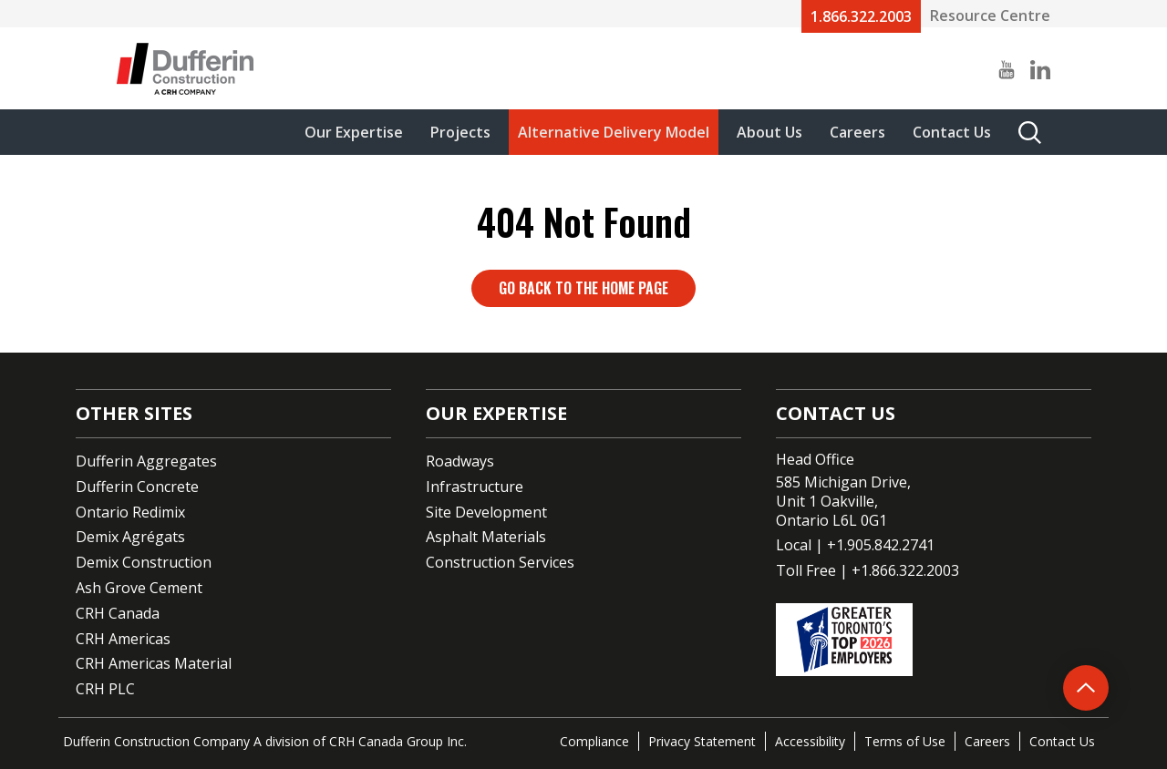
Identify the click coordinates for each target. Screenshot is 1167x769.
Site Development (486, 512)
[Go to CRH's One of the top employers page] (933, 639)
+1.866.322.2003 (905, 570)
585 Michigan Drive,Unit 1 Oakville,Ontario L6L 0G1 (843, 501)
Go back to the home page (583, 288)
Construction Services (500, 562)
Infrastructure (474, 487)
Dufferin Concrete (137, 487)
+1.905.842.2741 (881, 545)
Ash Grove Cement (139, 588)
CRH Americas (123, 639)
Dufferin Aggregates (146, 461)
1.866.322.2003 (861, 16)
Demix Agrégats (130, 537)
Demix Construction (144, 562)
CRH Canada (118, 613)
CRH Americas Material (154, 663)
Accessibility (810, 741)
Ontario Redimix (130, 512)
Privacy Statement (702, 741)
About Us (769, 132)
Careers (857, 132)
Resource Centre (990, 15)
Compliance (594, 741)
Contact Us (952, 132)
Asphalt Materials (486, 537)
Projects (460, 132)
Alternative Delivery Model (613, 132)
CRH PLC (105, 689)
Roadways (460, 461)
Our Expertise (354, 132)
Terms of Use (904, 741)
